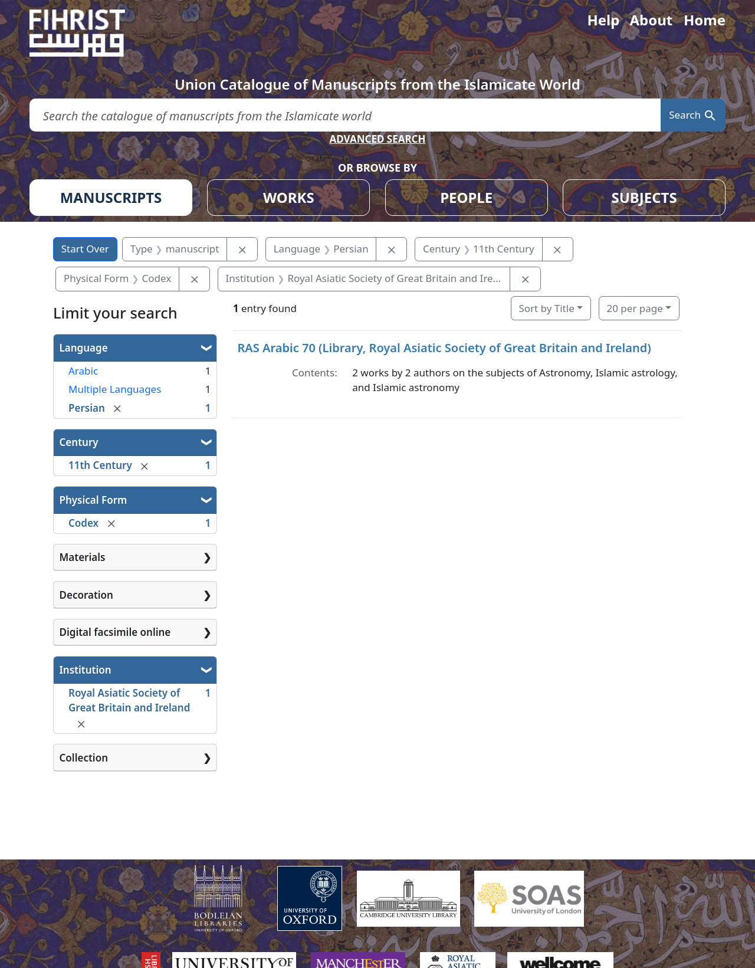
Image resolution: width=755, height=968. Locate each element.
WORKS (288, 197)
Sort (546, 308)
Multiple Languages (114, 389)
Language (84, 348)
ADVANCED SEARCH (377, 139)
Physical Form (93, 500)
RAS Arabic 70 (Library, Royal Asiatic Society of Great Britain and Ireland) (444, 348)
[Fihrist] (88, 33)
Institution (85, 670)
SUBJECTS (644, 197)
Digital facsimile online (115, 632)
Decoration (86, 595)
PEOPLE (466, 197)
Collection (84, 757)
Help (603, 19)
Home (705, 19)
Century (79, 442)
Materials (83, 557)
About (650, 19)
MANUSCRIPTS (111, 197)
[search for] (345, 115)
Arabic (83, 371)
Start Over (85, 248)
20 (634, 308)
